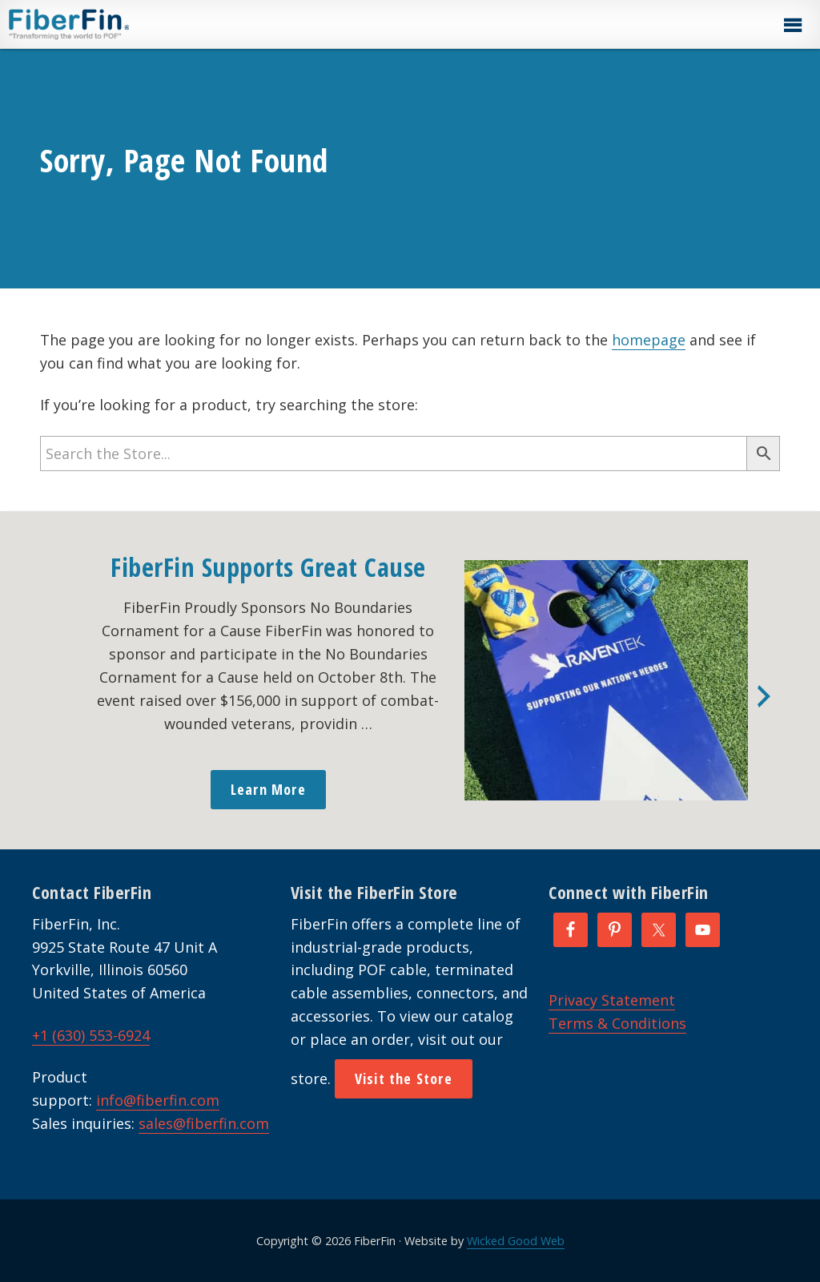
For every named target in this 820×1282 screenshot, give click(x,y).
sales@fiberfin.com (204, 1123)
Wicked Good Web (516, 1240)
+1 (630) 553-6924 (91, 1035)
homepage (648, 339)
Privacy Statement (612, 1000)
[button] (792, 26)
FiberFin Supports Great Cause (268, 567)
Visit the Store (403, 1078)
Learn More (268, 789)
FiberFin (99, 24)
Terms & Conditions (617, 1023)
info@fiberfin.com (157, 1100)
